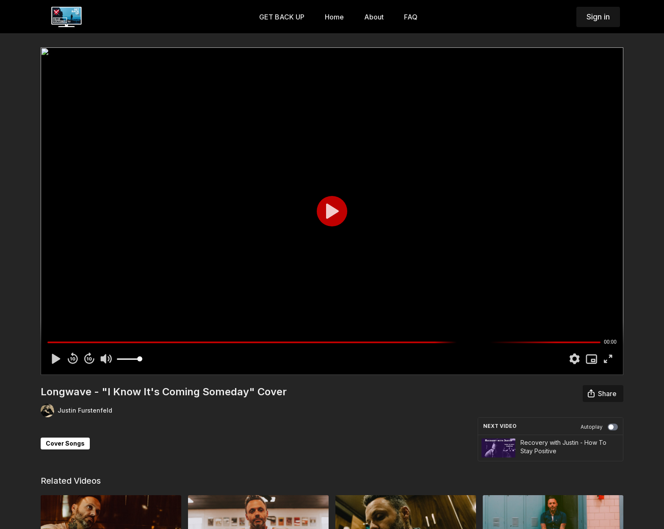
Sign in (598, 16)
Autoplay (599, 427)
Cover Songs (65, 443)
